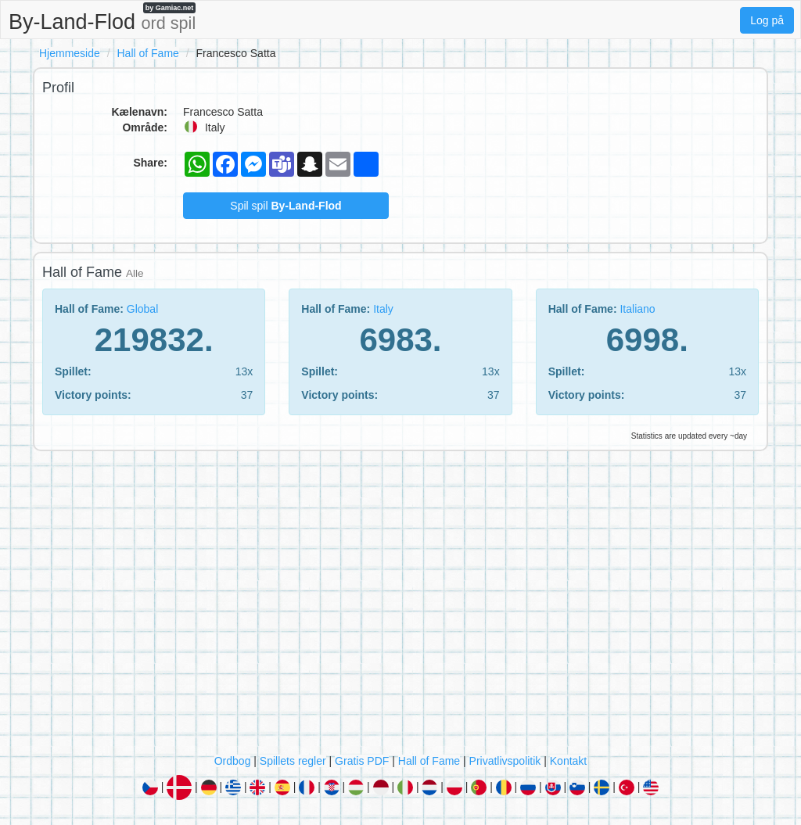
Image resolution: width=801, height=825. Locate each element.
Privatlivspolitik (505, 761)
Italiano (637, 309)
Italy (383, 309)
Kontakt (568, 761)
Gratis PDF (362, 761)
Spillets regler (293, 761)
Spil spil (285, 205)
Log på (767, 20)
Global (142, 309)
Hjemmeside (69, 53)
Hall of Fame (147, 53)
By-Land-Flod (102, 18)
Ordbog (232, 761)
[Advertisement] (400, 606)
